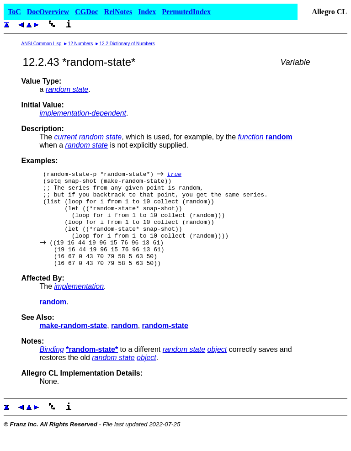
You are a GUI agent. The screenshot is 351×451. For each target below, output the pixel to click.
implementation (79, 305)
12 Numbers (80, 43)
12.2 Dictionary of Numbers (127, 43)
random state (67, 89)
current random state (88, 137)
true (174, 175)
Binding (52, 368)
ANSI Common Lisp (41, 43)
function (251, 137)
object (217, 368)
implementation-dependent (83, 113)
